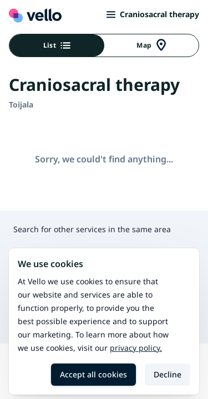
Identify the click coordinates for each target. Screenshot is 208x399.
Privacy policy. (136, 347)
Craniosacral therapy (152, 14)
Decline (167, 374)
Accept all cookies (93, 374)
